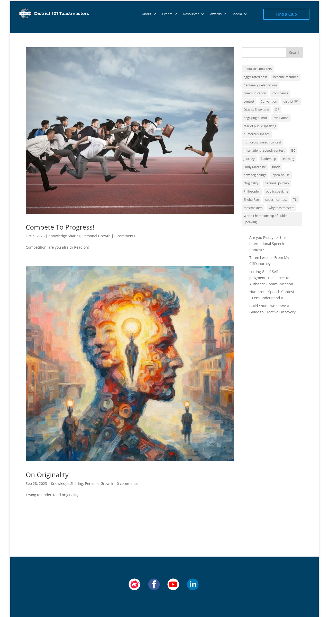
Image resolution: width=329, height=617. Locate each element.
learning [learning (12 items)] (288, 159)
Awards (216, 14)
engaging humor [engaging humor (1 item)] (255, 118)
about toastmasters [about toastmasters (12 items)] (258, 69)
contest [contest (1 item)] (249, 101)
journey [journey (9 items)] (249, 159)
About (146, 14)
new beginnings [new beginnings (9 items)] (255, 175)
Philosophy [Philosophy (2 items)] (252, 191)
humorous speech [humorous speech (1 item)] (257, 134)
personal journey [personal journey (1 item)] (277, 183)
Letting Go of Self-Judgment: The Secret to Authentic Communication (271, 277)
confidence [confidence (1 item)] (280, 93)
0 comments (124, 235)
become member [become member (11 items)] (285, 77)
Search (294, 52)
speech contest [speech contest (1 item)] (276, 199)
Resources (191, 14)
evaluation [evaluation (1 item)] (280, 118)
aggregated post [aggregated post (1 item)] (255, 77)
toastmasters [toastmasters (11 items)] (253, 208)
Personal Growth (97, 235)
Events (167, 14)
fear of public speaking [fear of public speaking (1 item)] (260, 126)
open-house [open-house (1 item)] (281, 175)
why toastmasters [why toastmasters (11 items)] (281, 208)
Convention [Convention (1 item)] (269, 101)
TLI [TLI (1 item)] (295, 199)
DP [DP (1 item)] (277, 109)
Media (237, 14)
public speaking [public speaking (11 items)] (277, 191)
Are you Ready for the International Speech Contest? (267, 243)
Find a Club (286, 14)
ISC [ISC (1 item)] (293, 150)
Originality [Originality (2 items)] (251, 183)
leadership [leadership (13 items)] (268, 159)
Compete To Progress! (60, 227)
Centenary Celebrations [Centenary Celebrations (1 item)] (260, 85)
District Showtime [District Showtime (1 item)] (256, 109)
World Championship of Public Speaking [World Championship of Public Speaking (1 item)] (265, 219)
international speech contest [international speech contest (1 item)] (264, 150)
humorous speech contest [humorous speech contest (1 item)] (262, 142)
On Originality (47, 474)
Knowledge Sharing (64, 235)
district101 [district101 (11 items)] (291, 101)
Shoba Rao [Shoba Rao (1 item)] (251, 199)
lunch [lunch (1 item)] (276, 167)
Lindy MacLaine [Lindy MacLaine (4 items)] (255, 167)
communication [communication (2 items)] (255, 93)
